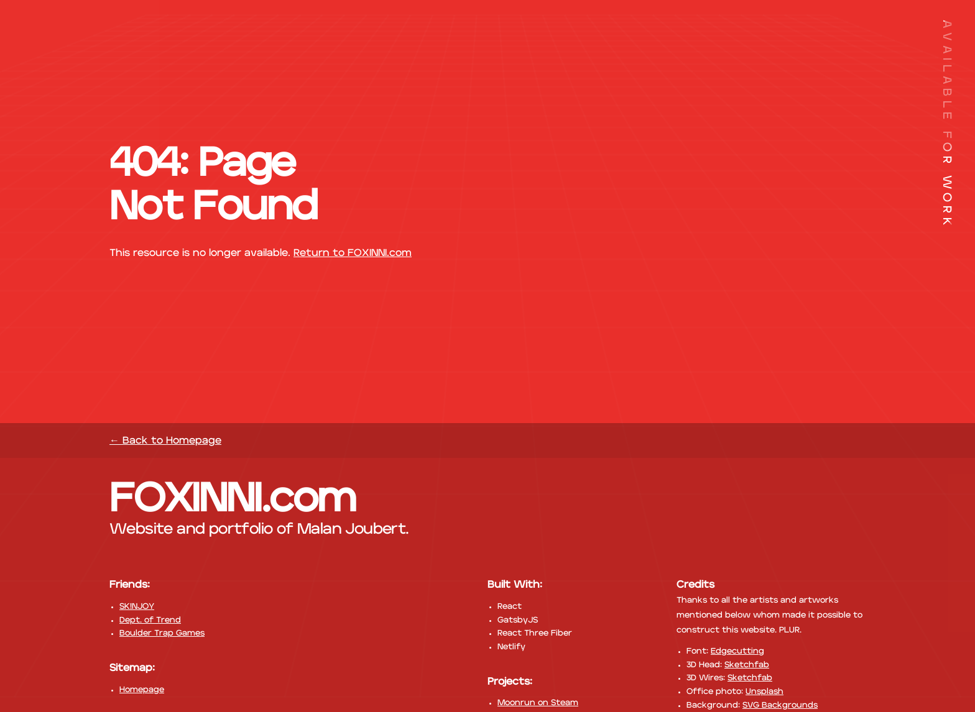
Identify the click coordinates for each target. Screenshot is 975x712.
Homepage (141, 690)
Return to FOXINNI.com (352, 253)
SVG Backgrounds (780, 705)
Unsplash (764, 692)
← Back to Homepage (165, 440)
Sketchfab (746, 665)
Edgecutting (737, 651)
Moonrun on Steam (537, 703)
